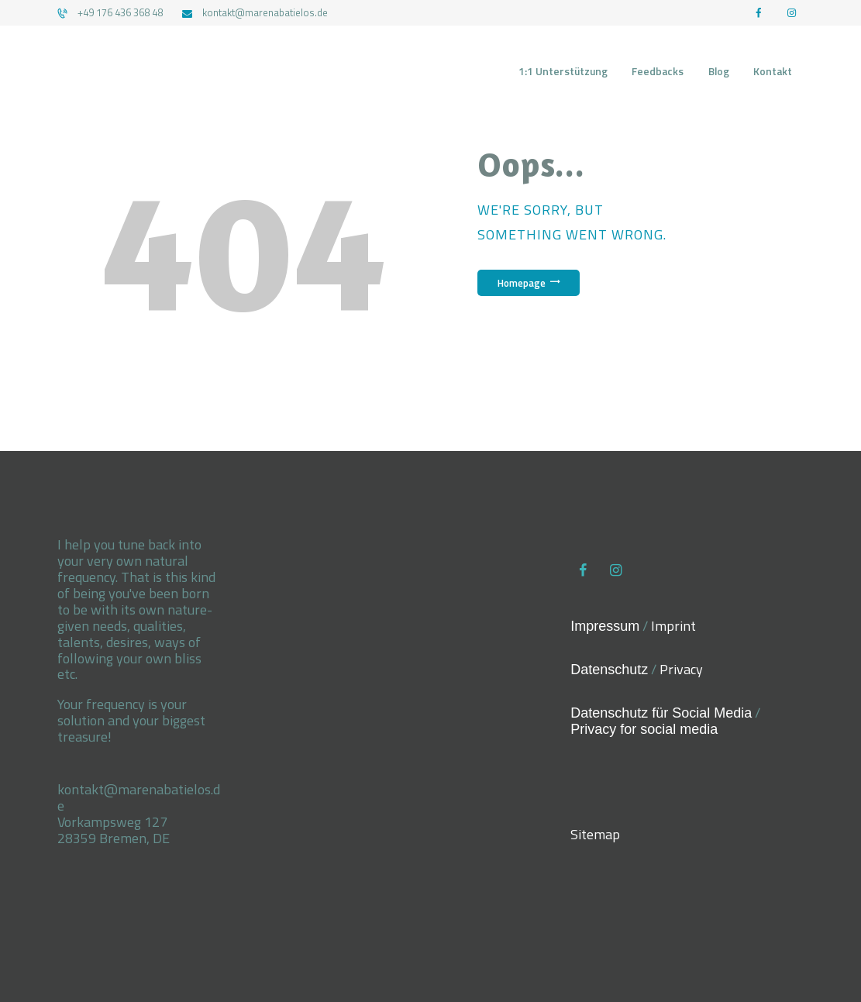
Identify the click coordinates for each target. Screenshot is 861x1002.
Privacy (681, 669)
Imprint (673, 625)
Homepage (522, 283)
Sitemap (595, 834)
